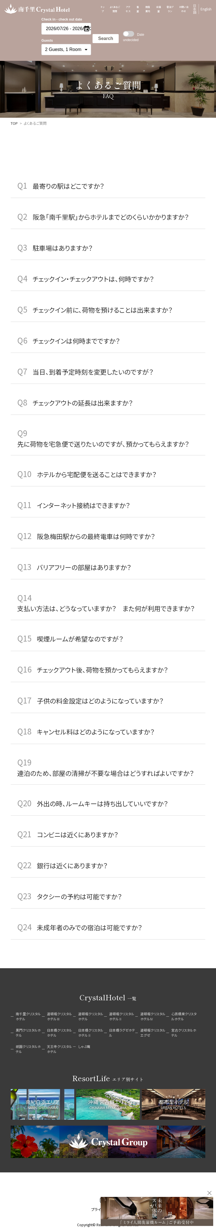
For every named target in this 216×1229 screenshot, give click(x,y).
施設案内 (147, 9)
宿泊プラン (169, 9)
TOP (14, 123)
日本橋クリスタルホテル (59, 1032)
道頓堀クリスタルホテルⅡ (121, 1016)
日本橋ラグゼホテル (122, 1032)
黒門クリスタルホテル (28, 1032)
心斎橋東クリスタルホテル (184, 1016)
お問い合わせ (184, 9)
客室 (138, 9)
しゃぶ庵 (84, 1046)
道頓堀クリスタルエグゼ (152, 1032)
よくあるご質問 (115, 9)
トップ (102, 9)
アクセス (128, 9)
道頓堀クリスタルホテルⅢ (59, 1016)
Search (105, 38)
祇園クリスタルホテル (28, 1049)
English (206, 9)
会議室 (158, 9)
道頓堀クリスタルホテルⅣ (152, 1016)
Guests (47, 40)
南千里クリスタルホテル (28, 1016)
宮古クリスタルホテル (183, 1032)
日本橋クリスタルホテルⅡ (90, 1032)
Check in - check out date (61, 19)
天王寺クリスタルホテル (59, 1049)
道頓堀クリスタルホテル (90, 1016)
